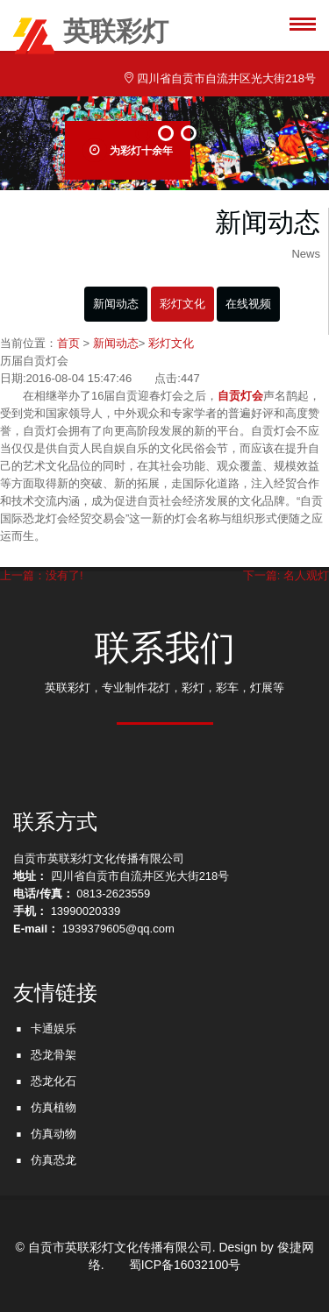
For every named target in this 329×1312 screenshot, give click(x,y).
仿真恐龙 (53, 1160)
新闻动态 (116, 303)
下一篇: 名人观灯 (286, 575)
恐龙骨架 (53, 1054)
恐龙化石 (53, 1081)
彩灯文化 (182, 303)
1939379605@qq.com (118, 928)
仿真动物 (53, 1133)
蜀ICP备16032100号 (185, 1265)
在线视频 (248, 303)
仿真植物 (53, 1107)
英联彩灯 (90, 34)
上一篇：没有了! (41, 575)
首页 (68, 343)
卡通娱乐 (53, 1028)
